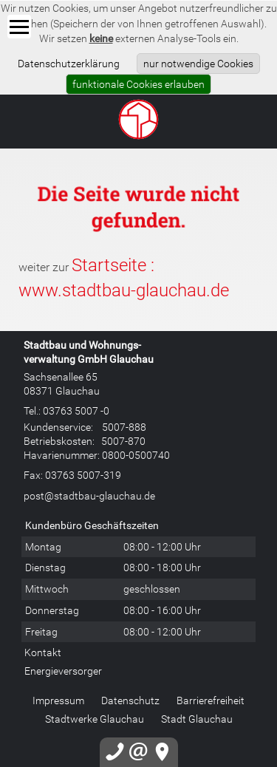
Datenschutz (130, 700)
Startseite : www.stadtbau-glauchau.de (123, 277)
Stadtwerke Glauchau (94, 719)
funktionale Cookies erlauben (138, 84)
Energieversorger (63, 671)
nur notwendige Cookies (198, 63)
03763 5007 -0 (76, 410)
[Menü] (19, 26)
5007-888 (124, 427)
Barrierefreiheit (210, 700)
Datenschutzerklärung (69, 63)
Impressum (58, 700)
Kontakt (42, 652)
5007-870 (123, 441)
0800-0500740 (136, 455)
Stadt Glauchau (197, 719)
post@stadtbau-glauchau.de (89, 495)
